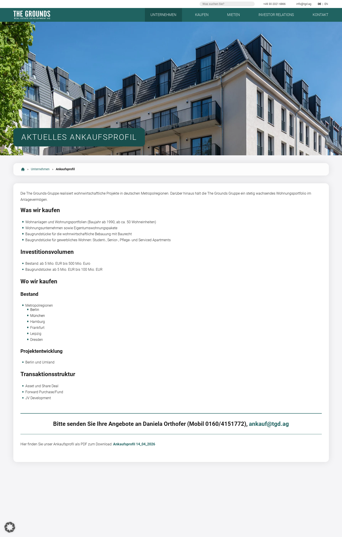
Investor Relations (276, 15)
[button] (10, 527)
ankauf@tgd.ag (269, 424)
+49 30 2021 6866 (274, 4)
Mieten (233, 15)
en (326, 4)
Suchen (250, 4)
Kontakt (320, 15)
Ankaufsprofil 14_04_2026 (134, 444)
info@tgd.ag (303, 4)
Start (23, 169)
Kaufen (201, 15)
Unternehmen (163, 15)
